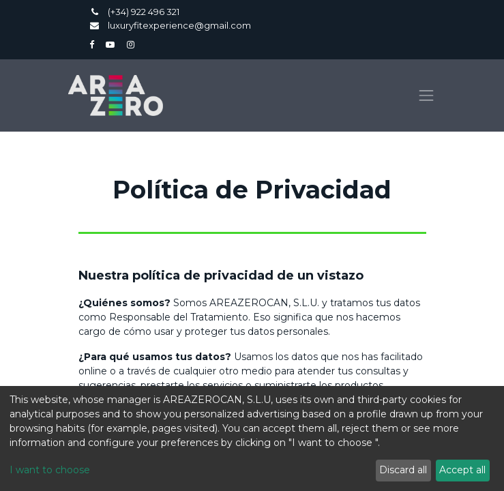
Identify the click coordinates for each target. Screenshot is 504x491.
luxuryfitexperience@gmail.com (179, 25)
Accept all (462, 470)
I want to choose (50, 470)
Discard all (403, 470)
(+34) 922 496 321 (144, 11)
